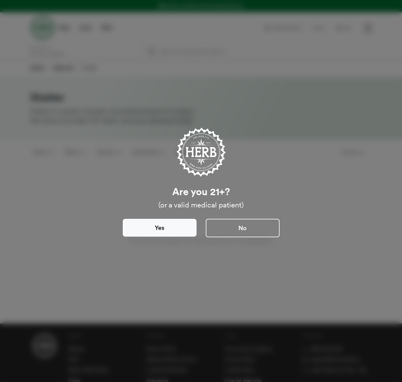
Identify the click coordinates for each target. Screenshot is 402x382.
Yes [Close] (159, 228)
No (242, 228)
